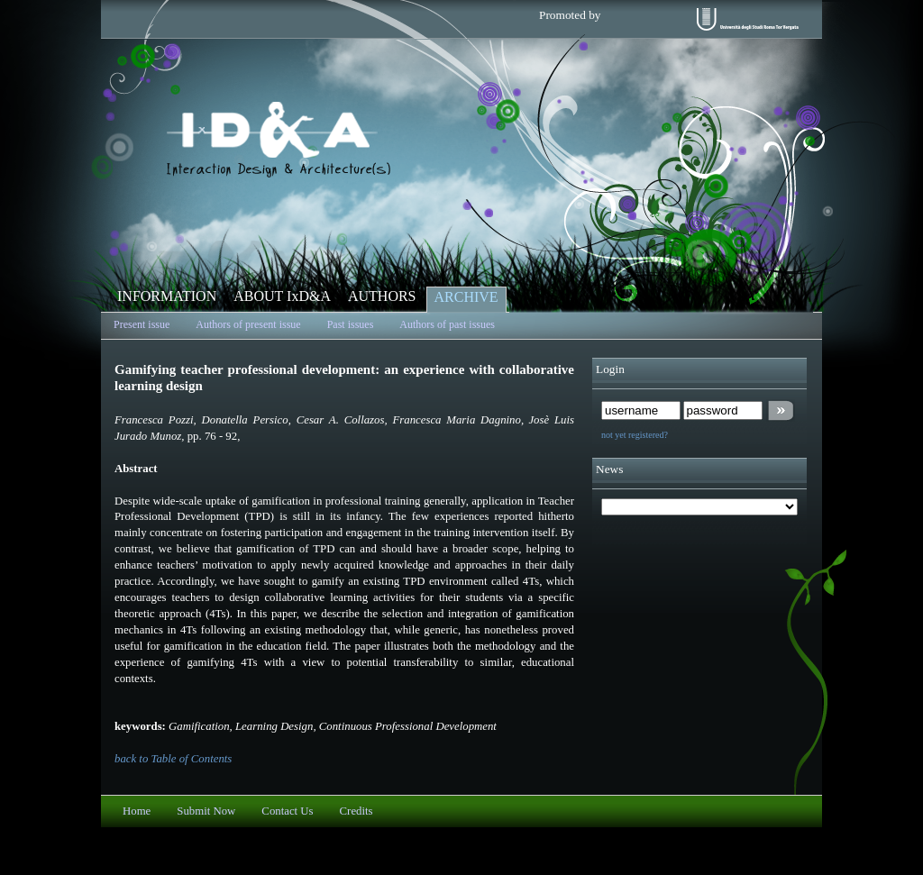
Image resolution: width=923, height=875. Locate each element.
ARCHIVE (466, 297)
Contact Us (287, 811)
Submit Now (206, 811)
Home (137, 811)
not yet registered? (634, 435)
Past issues (350, 324)
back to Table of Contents (173, 758)
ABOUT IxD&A (282, 296)
